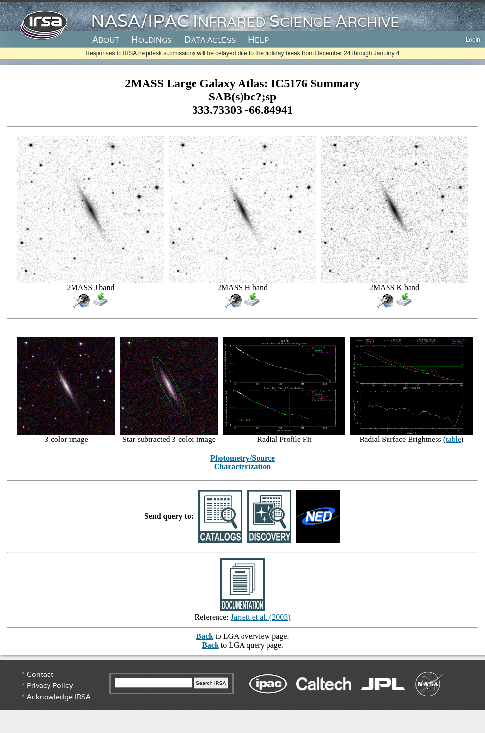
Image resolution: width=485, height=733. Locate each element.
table (453, 439)
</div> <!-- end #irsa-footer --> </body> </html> (242, 696)
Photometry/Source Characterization (242, 462)
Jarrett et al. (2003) (261, 617)
